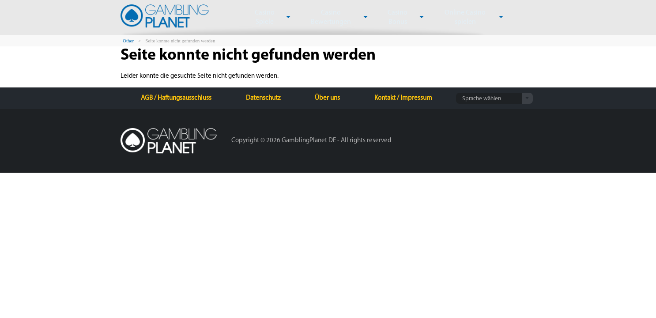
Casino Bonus (385, 17)
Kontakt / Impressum (403, 98)
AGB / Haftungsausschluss (176, 98)
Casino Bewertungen (324, 17)
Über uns (327, 98)
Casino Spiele (263, 17)
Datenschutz (263, 98)
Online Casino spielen (448, 17)
